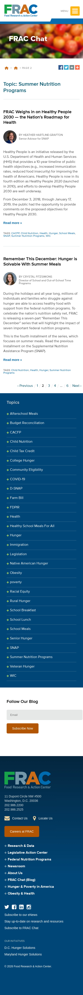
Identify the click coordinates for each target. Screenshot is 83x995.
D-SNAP (16, 488)
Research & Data (21, 846)
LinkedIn (21, 907)
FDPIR (14, 507)
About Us (15, 873)
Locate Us (45, 818)
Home (6, 68)
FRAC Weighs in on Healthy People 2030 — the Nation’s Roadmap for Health (37, 117)
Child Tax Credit (22, 451)
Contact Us (19, 818)
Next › (76, 386)
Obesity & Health (21, 893)
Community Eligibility (26, 470)
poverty (16, 582)
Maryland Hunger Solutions (23, 954)
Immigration (19, 545)
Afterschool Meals (24, 414)
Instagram (28, 907)
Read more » (12, 223)
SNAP (6, 236)
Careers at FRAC (22, 831)
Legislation (18, 554)
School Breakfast (23, 610)
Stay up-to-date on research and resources (33, 921)
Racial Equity (20, 591)
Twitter (6, 907)
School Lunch (20, 620)
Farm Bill (16, 498)
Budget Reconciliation (27, 423)
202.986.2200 (13, 805)
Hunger (53, 233)
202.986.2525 (13, 809)
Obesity (16, 573)
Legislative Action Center (28, 853)
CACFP (15, 233)
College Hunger (22, 460)
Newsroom (16, 866)
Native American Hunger (29, 563)
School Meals (67, 233)
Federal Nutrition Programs (29, 859)
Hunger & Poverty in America (31, 887)
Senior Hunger (21, 638)
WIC (48, 236)
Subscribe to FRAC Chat (21, 928)
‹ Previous (25, 386)
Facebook (14, 907)
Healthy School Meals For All (32, 526)
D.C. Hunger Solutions (19, 948)
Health (44, 233)
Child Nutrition (29, 233)
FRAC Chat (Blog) (21, 880)
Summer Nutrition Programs (16, 68)
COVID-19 (17, 479)
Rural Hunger (20, 601)
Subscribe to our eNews (20, 915)
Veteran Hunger (22, 666)
